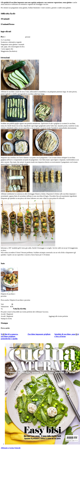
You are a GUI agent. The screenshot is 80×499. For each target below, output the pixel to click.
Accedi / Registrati (7, 314)
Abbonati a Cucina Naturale (10, 448)
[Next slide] (76, 334)
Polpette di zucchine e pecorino (19, 300)
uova (3, 49)
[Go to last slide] (3, 334)
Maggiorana (5, 51)
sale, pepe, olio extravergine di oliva (12, 47)
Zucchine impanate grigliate (39, 334)
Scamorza (4, 42)
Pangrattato (4, 44)
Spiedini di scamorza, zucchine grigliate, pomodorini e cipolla (9, 336)
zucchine (7, 40)
